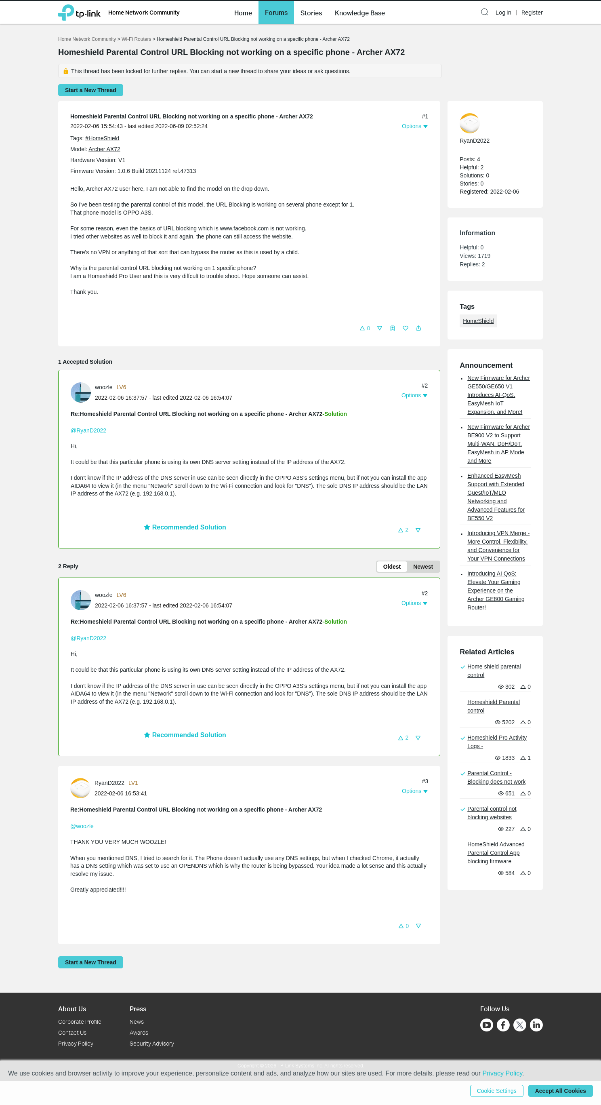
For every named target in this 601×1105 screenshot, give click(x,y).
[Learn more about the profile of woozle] (83, 391)
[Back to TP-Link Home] (79, 11)
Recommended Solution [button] (185, 527)
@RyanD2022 (88, 430)
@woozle (82, 826)
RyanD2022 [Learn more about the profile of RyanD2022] (109, 783)
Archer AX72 (104, 149)
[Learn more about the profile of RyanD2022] (82, 787)
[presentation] (81, 392)
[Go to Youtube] (486, 1025)
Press (138, 1008)
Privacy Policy (75, 1043)
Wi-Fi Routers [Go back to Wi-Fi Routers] (137, 39)
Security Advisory (152, 1043)
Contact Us (72, 1032)
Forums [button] (276, 12)
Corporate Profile (79, 1021)
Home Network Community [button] (144, 12)
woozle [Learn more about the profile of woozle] (104, 387)
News (137, 1021)
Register (532, 12)
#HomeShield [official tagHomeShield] (102, 138)
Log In (503, 12)
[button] (243, 12)
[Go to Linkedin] (536, 1025)
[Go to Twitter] (519, 1026)
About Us (72, 1008)
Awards (139, 1032)
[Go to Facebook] (503, 1025)
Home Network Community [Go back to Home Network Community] (87, 39)
